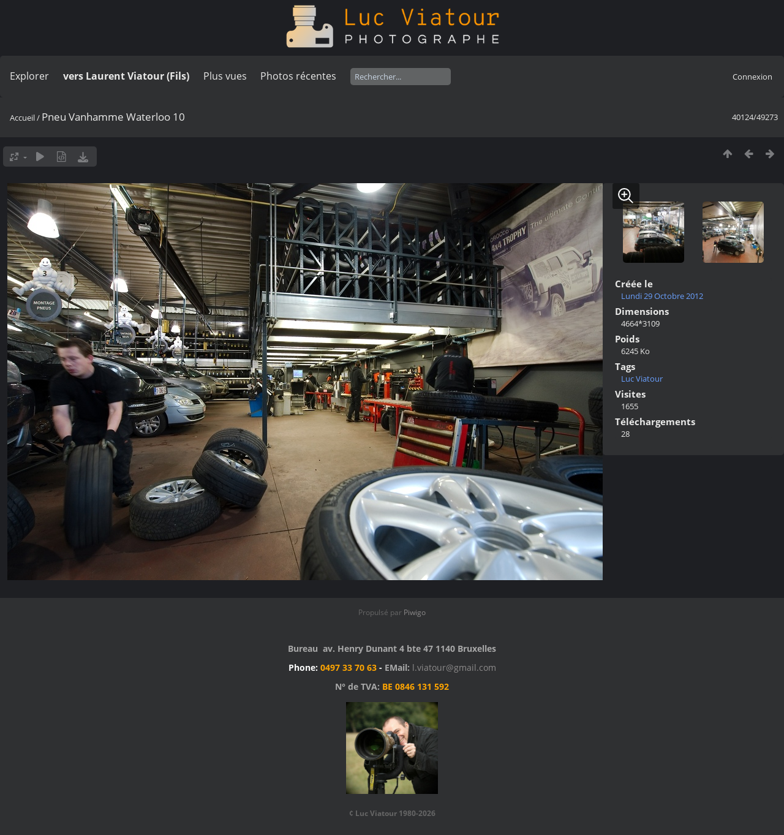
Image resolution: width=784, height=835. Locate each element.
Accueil (22, 117)
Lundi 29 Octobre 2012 (662, 295)
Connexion (752, 76)
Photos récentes (298, 76)
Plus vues (225, 76)
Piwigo (415, 612)
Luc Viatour (642, 378)
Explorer (29, 76)
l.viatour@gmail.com (454, 667)
